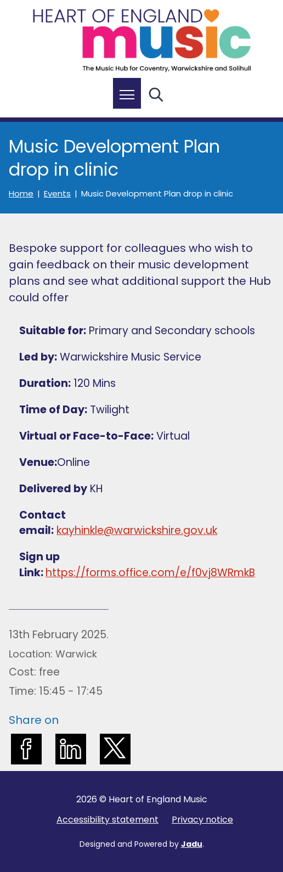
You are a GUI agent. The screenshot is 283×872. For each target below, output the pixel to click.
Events (57, 193)
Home (21, 193)
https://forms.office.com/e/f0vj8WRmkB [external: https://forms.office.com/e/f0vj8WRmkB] (150, 572)
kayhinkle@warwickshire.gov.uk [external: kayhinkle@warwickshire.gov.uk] (136, 530)
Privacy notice (202, 819)
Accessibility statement (107, 819)
